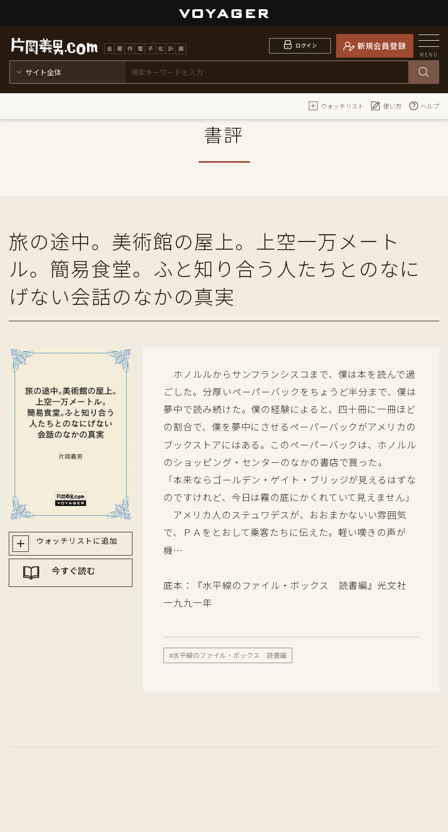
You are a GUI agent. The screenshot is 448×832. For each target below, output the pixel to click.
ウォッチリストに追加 (80, 545)
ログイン (306, 45)
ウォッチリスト (336, 105)
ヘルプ (423, 105)
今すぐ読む (80, 581)
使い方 (386, 105)
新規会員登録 (381, 45)
